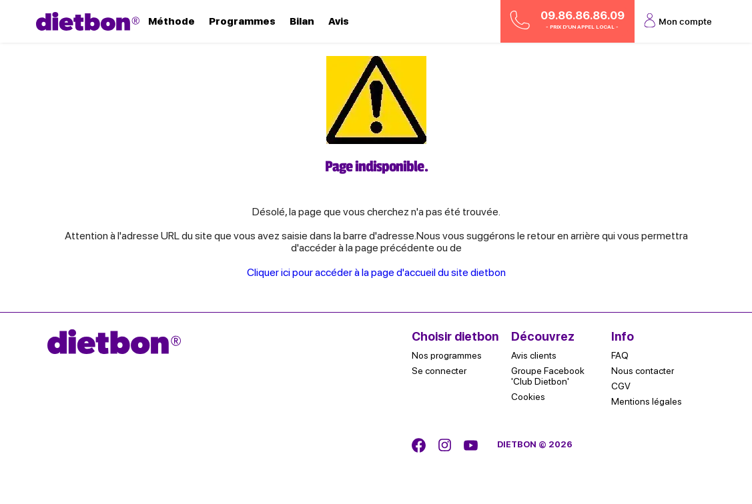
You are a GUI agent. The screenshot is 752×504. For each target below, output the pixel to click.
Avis (338, 21)
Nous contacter (642, 370)
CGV (621, 386)
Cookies (528, 396)
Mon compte (677, 21)
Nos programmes (447, 355)
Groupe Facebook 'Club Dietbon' (548, 376)
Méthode (171, 21)
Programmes (242, 21)
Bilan (302, 21)
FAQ (620, 355)
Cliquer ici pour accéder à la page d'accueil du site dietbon (376, 272)
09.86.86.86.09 (567, 21)
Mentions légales (646, 401)
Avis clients (533, 355)
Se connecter (439, 370)
